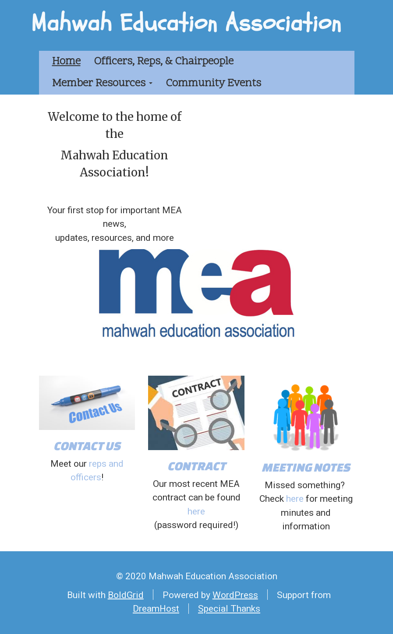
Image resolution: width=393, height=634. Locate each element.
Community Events (213, 83)
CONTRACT (196, 465)
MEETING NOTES (306, 467)
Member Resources (102, 83)
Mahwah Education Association (186, 23)
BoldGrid (126, 594)
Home (66, 61)
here (196, 511)
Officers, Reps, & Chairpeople (164, 61)
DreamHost (156, 608)
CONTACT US (86, 445)
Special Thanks (229, 608)
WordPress (235, 594)
